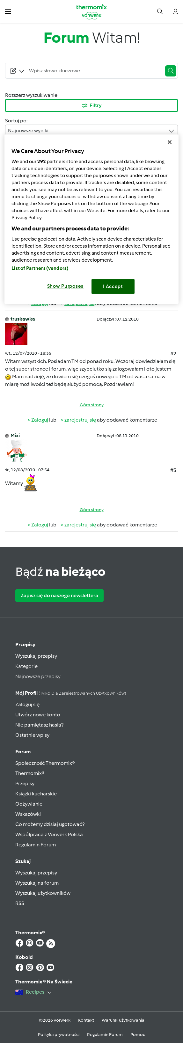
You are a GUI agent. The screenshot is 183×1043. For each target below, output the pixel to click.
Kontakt (86, 1020)
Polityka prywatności (58, 1034)
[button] (8, 11)
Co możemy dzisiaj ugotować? (49, 824)
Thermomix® (30, 773)
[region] (91, 219)
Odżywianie (28, 804)
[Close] (170, 142)
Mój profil (70, 693)
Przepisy (25, 644)
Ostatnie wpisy (32, 735)
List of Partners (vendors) (40, 268)
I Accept (113, 286)
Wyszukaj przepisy (36, 656)
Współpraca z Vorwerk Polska (49, 834)
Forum (23, 752)
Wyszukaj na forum (37, 883)
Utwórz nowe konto (37, 715)
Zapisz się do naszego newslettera (59, 595)
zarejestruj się (80, 420)
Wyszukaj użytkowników (42, 893)
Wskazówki (28, 814)
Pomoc (137, 1034)
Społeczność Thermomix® (45, 763)
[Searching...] (94, 70)
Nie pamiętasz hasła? (39, 725)
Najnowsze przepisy (38, 676)
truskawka (23, 319)
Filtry (91, 105)
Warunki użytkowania (123, 1020)
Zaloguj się (27, 704)
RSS (19, 903)
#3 (173, 470)
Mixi (15, 435)
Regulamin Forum (35, 845)
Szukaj (23, 861)
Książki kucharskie (36, 794)
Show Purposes (65, 286)
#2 (173, 354)
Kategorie (26, 666)
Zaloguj (39, 420)
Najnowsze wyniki (91, 130)
